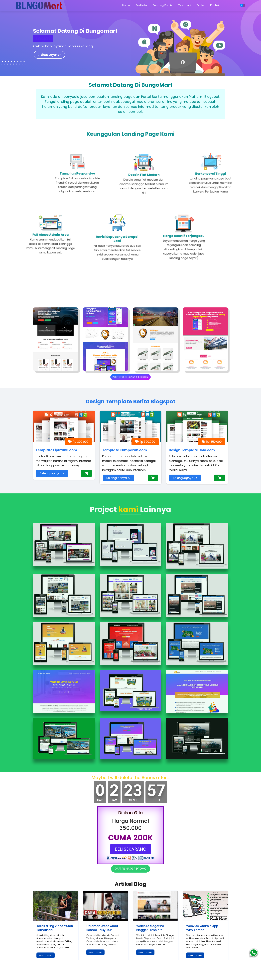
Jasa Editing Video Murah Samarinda (54, 928)
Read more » (45, 955)
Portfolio (141, 5)
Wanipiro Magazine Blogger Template (150, 928)
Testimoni (184, 5)
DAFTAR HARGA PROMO (130, 869)
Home (126, 5)
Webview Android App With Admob (202, 928)
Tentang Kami (162, 5)
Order (200, 5)
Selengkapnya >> (52, 473)
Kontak (214, 5)
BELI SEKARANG (130, 849)
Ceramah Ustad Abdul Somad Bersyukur (102, 928)
